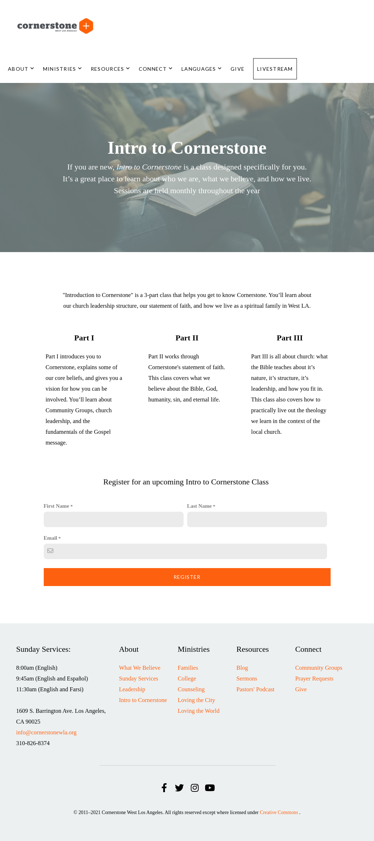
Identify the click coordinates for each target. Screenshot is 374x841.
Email (50, 538)
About (21, 69)
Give (238, 69)
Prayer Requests (314, 678)
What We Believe (140, 667)
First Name (56, 506)
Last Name (199, 506)
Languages (201, 69)
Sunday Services (138, 678)
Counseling (191, 689)
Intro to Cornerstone (143, 700)
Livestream (275, 69)
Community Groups (318, 667)
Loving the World (199, 710)
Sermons (246, 678)
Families (188, 667)
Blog (242, 667)
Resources (110, 69)
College (187, 678)
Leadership (132, 689)
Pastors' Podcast (255, 689)
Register (187, 577)
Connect (156, 69)
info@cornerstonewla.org (46, 732)
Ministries (62, 69)
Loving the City (197, 700)
